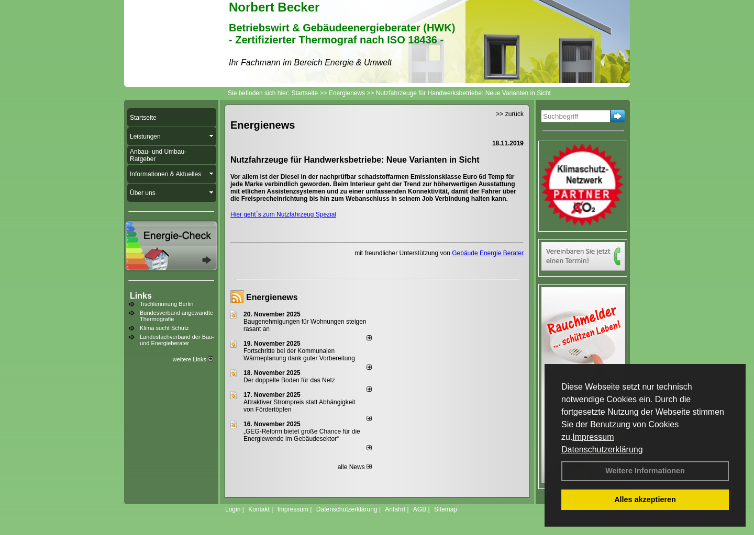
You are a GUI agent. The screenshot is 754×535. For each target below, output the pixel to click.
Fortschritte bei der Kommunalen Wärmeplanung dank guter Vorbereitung (299, 354)
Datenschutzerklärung (602, 449)
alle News (355, 467)
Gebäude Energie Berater (488, 253)
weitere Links (193, 359)
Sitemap (445, 509)
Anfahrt (395, 509)
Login (232, 509)
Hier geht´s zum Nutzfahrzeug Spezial (283, 214)
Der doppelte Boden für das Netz (289, 380)
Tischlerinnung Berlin (166, 304)
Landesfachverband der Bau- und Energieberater (177, 340)
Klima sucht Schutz (164, 328)
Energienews (272, 297)
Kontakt (259, 509)
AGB (419, 509)
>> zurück (510, 114)
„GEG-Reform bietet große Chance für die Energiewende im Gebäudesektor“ (301, 435)
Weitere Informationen (645, 470)
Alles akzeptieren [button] (645, 499)
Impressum (593, 436)
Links (141, 295)
